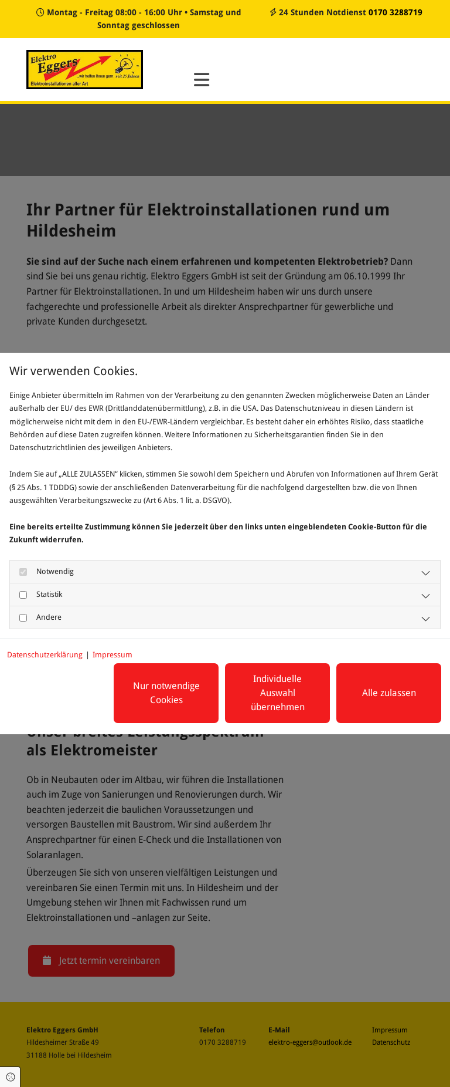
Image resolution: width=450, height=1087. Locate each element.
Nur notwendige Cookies (166, 692)
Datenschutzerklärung (45, 654)
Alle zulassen (389, 692)
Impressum (112, 654)
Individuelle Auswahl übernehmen (278, 693)
